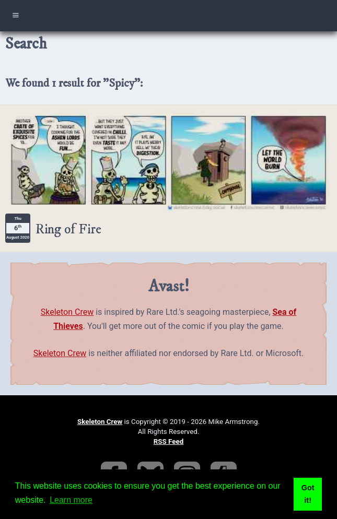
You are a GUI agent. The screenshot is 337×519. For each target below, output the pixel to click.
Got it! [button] (308, 493)
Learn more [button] (71, 500)
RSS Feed (168, 441)
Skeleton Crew (67, 312)
